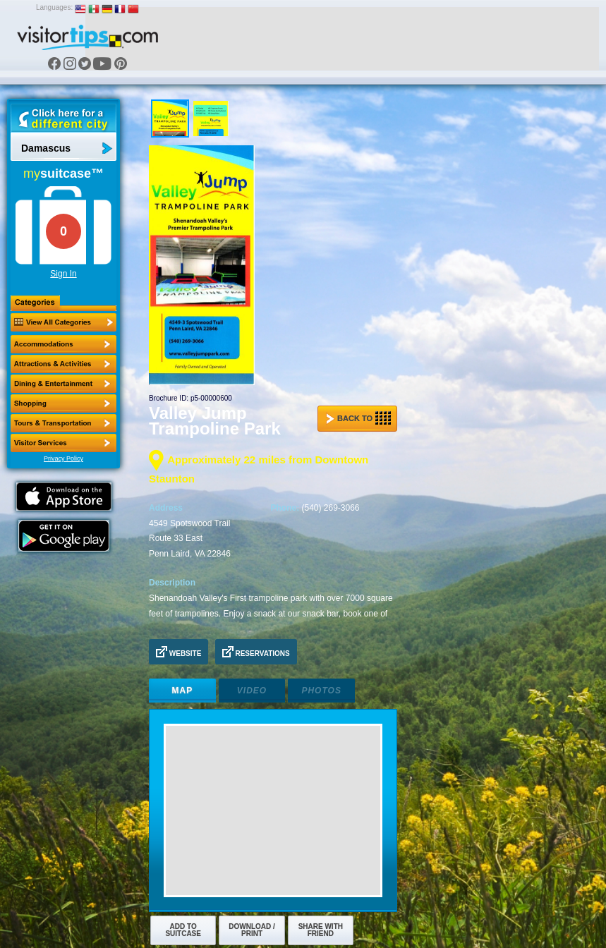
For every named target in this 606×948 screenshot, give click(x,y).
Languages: (54, 7)
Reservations (256, 651)
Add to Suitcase (183, 930)
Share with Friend (320, 930)
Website (178, 651)
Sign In (63, 274)
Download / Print (252, 930)
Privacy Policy (63, 458)
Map (182, 690)
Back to (358, 418)
